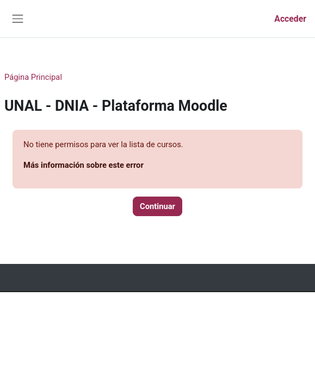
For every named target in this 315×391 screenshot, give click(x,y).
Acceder (290, 19)
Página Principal (33, 77)
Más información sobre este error (83, 165)
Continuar (157, 206)
